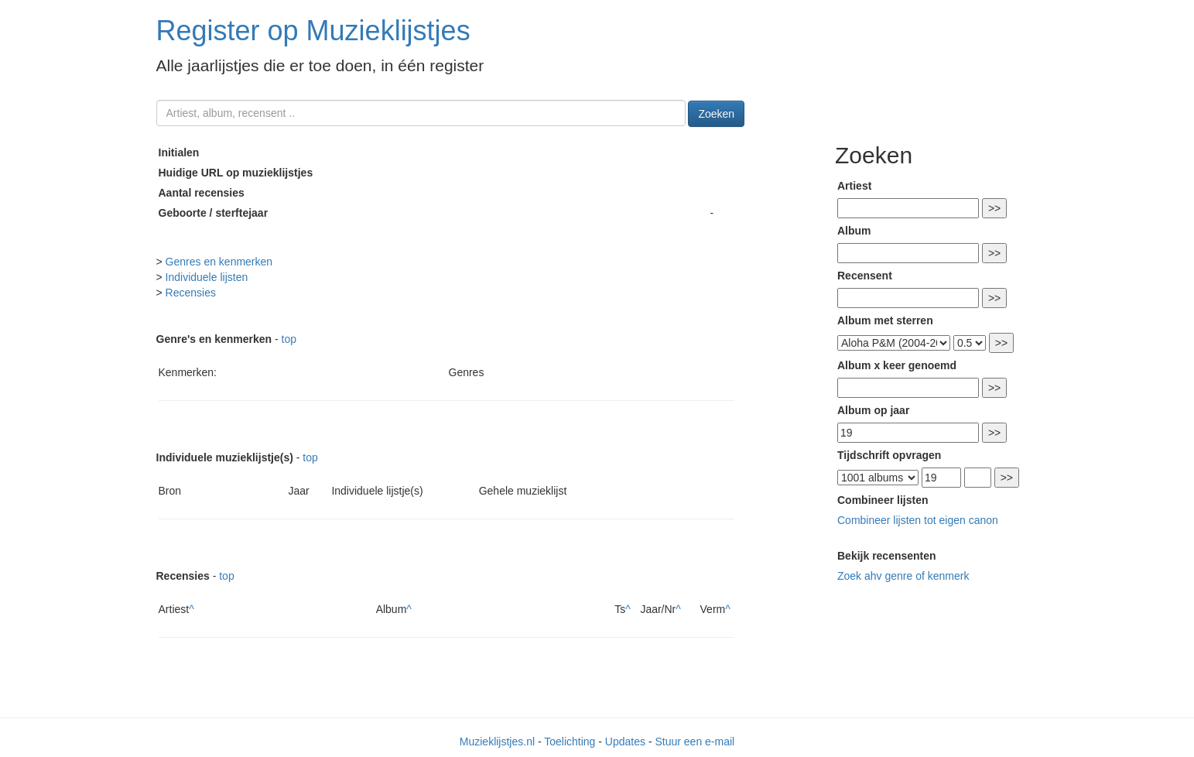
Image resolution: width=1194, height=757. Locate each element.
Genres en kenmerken (219, 261)
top (289, 339)
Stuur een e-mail (694, 741)
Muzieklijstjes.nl (497, 741)
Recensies (191, 292)
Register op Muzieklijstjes (313, 30)
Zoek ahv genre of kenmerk (903, 576)
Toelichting (569, 741)
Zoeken (716, 114)
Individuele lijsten (207, 277)
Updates (625, 741)
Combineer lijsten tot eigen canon (917, 520)
